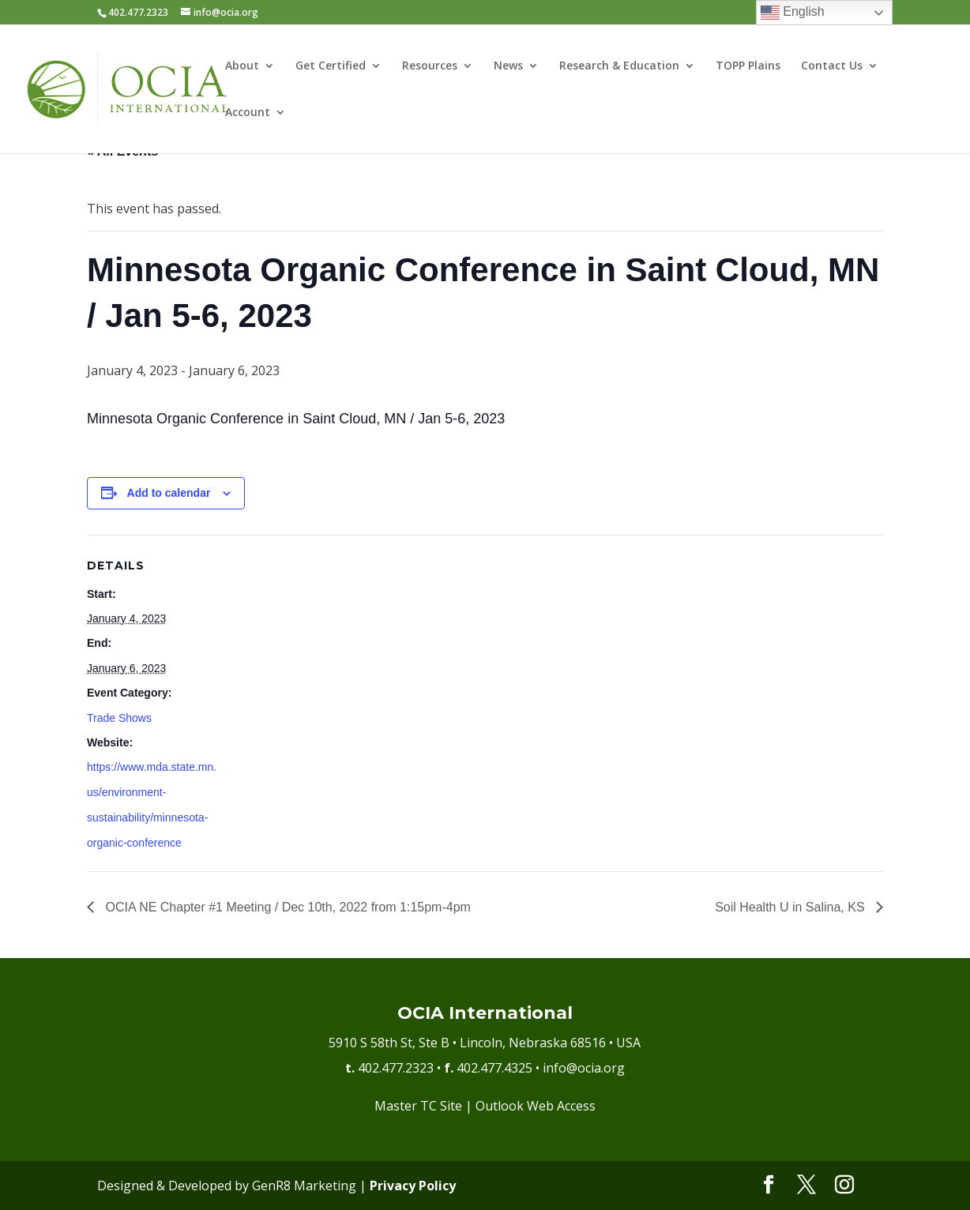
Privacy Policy (413, 1185)
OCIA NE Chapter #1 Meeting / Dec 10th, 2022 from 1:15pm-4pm (286, 907)
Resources (429, 66)
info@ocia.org (584, 1068)
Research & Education (619, 66)
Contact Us (832, 66)
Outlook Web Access (536, 1105)
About (242, 66)
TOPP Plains (748, 66)
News (508, 66)
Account (247, 113)
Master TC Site (418, 1105)
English (793, 12)
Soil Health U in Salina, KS (791, 907)
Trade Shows (119, 718)
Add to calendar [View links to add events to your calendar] (169, 493)
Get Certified (330, 66)
